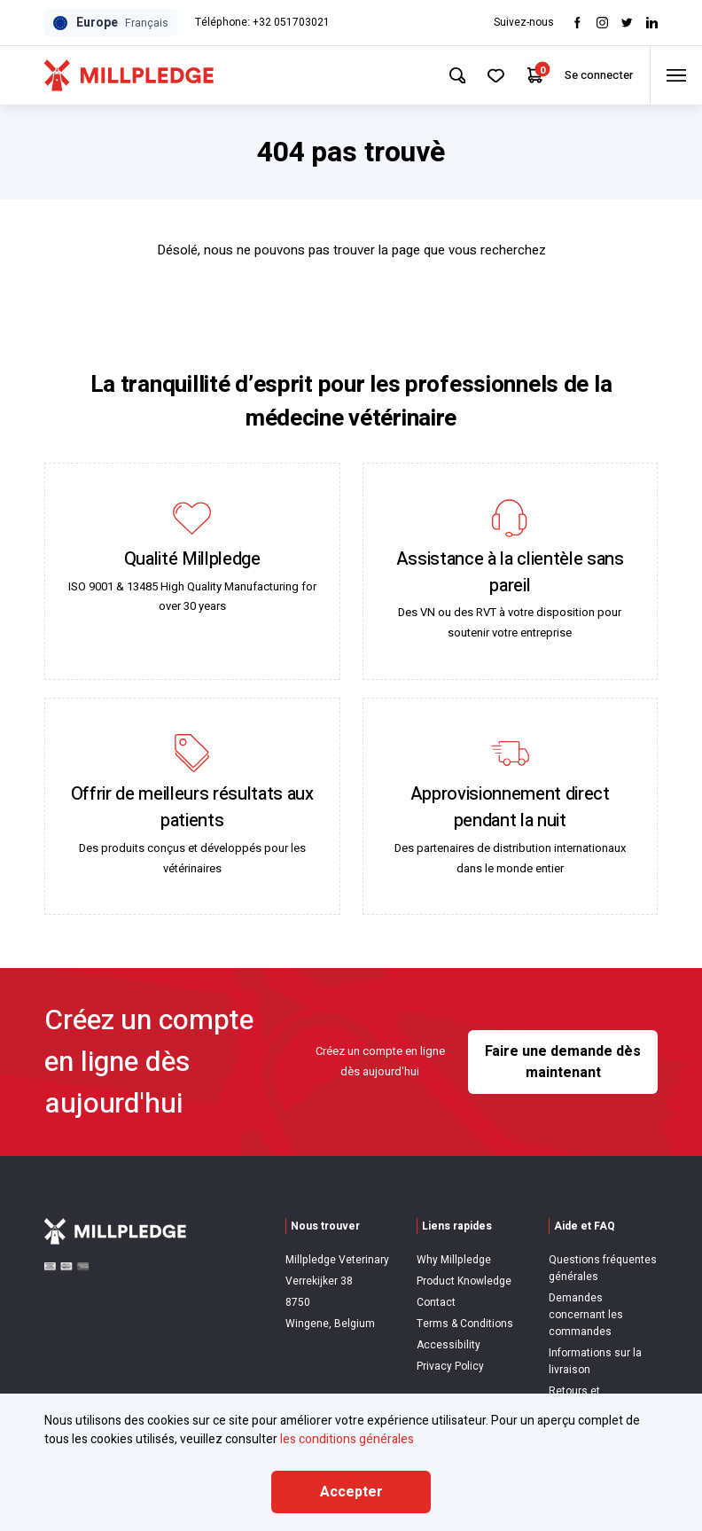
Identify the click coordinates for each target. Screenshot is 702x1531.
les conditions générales (347, 1439)
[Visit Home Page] (129, 75)
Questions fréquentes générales (603, 1268)
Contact (436, 1302)
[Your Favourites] (489, 75)
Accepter (351, 1492)
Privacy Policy (450, 1366)
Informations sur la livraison (595, 1361)
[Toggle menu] (674, 75)
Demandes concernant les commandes (586, 1315)
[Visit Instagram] (602, 22)
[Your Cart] (529, 75)
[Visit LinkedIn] (652, 22)
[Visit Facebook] (577, 22)
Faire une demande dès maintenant (563, 1062)
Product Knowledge (464, 1281)
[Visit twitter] (627, 22)
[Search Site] (449, 75)
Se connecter (594, 74)
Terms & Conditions (465, 1324)
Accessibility (448, 1345)
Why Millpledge (454, 1260)
